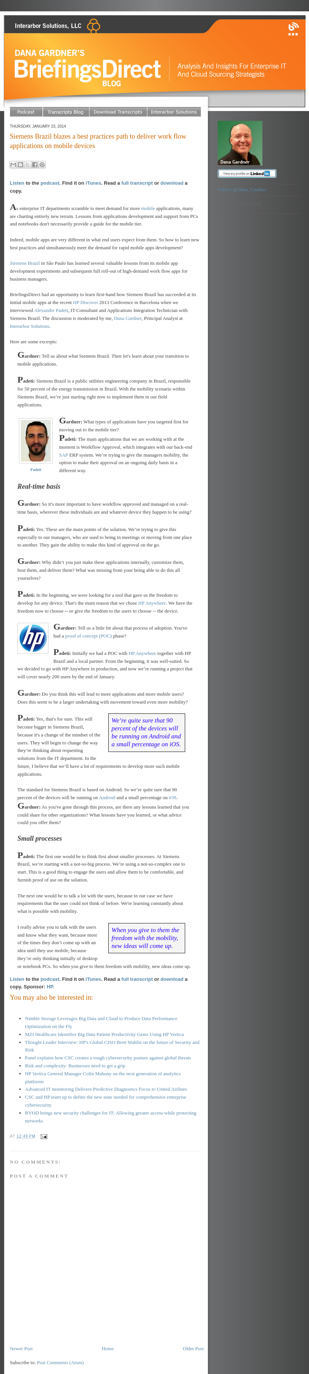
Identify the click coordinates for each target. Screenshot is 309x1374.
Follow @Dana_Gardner (242, 189)
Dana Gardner (128, 318)
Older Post (193, 1348)
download (172, 183)
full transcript (137, 183)
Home (108, 1348)
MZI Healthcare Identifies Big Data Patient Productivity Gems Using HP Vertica (104, 1034)
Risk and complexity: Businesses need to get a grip (75, 1065)
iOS (172, 797)
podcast (50, 183)
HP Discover (85, 302)
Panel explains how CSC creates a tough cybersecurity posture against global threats (108, 1058)
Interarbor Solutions (29, 326)
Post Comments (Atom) (60, 1362)
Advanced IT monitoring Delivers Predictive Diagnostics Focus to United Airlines (106, 1089)
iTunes (93, 183)
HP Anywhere (152, 603)
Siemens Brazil (25, 263)
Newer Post (21, 1348)
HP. (50, 987)
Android (107, 797)
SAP (63, 455)
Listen (17, 183)
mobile (148, 208)
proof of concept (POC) (88, 636)
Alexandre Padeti (51, 310)
